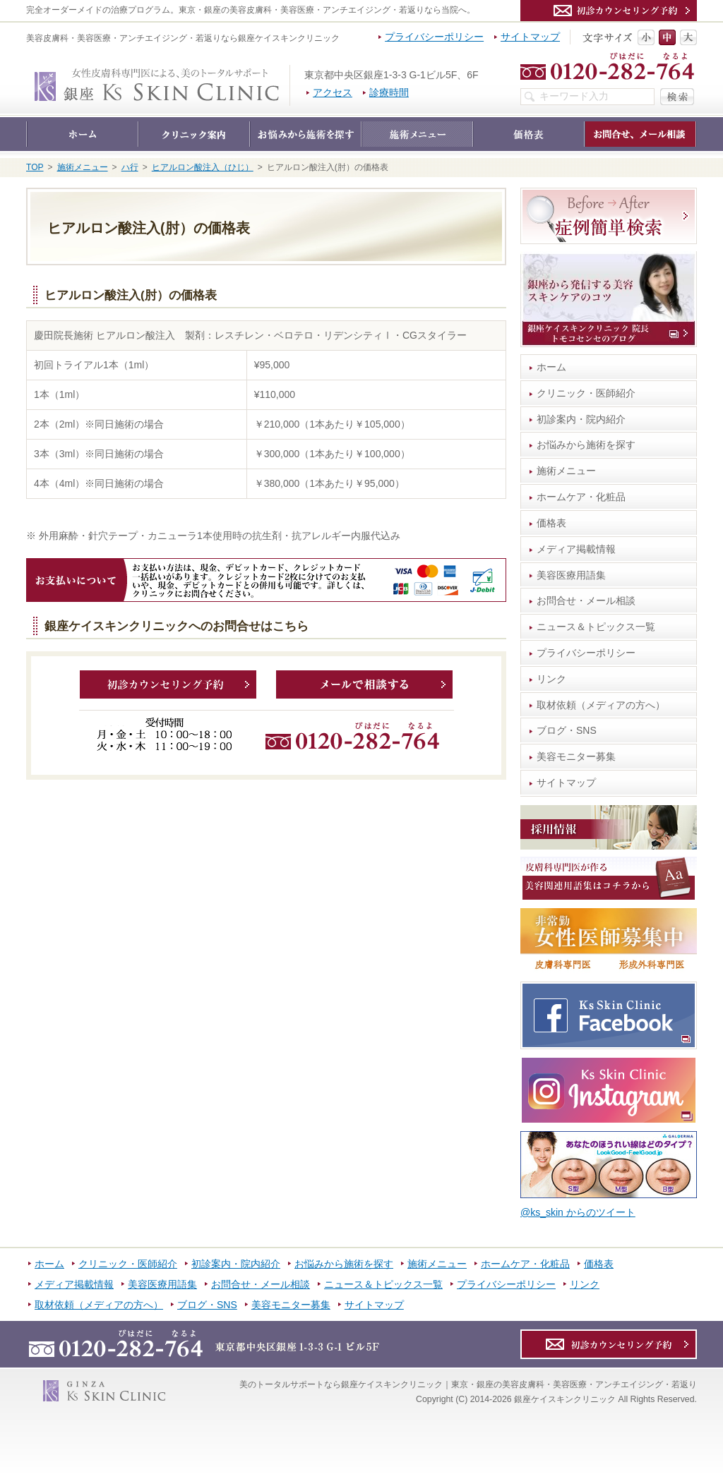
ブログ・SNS (567, 730)
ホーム (551, 367)
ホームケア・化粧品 (581, 496)
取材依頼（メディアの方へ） (601, 705)
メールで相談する (364, 684)
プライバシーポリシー (586, 652)
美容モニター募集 (576, 756)
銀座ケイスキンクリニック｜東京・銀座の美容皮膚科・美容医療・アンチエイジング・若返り (289, 72)
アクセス (332, 92)
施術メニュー (566, 470)
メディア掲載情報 (576, 549)
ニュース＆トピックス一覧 (596, 626)
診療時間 (389, 92)
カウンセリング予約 (168, 684)
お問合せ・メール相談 (586, 600)
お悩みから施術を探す (586, 444)
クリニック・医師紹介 (586, 393)
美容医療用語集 (571, 575)
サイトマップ (566, 782)
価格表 (551, 523)
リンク (551, 678)
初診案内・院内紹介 (581, 419)
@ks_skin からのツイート (577, 1212)
